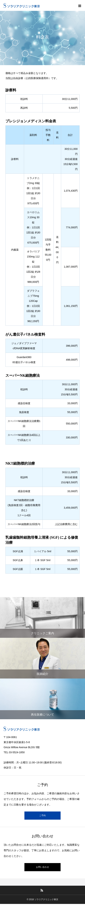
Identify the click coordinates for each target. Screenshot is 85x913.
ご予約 (42, 815)
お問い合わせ (42, 867)
